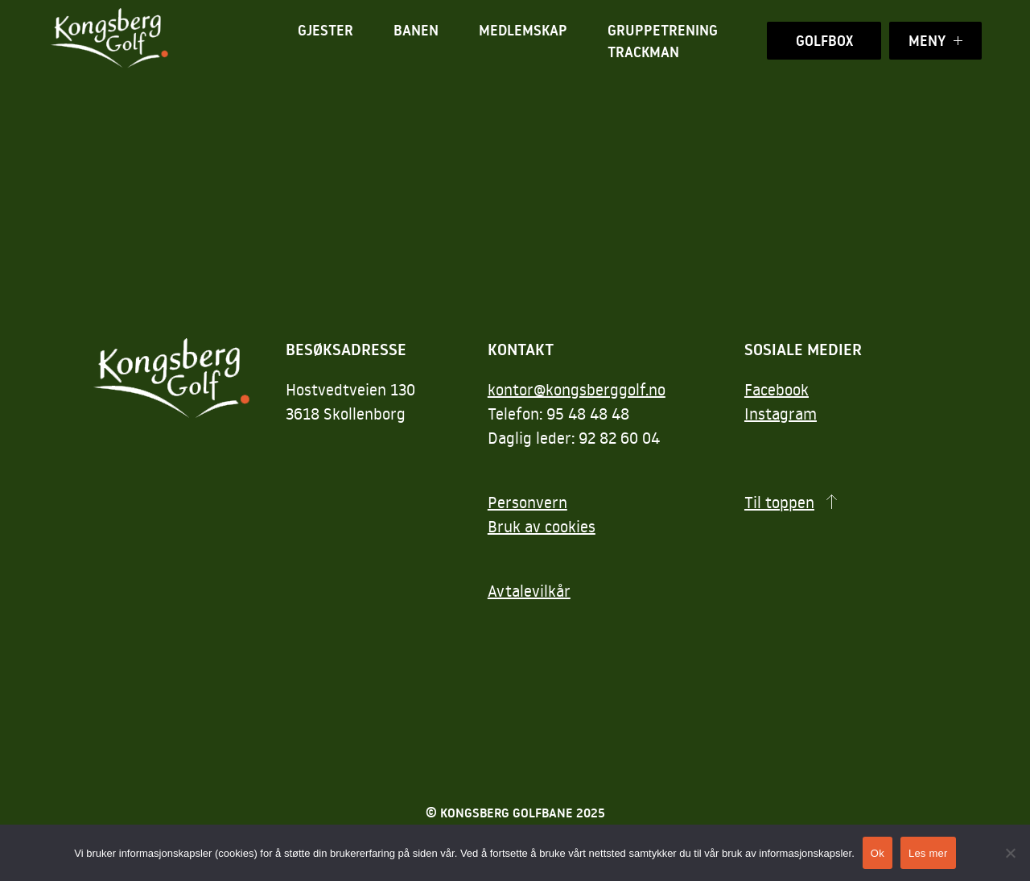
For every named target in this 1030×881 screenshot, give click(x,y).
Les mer (928, 853)
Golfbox (824, 41)
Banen (416, 30)
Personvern (527, 501)
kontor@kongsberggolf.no (576, 388)
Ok (877, 853)
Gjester (325, 30)
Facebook (776, 388)
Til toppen (779, 501)
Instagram (780, 413)
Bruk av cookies (541, 525)
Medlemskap (523, 30)
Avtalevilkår (529, 590)
